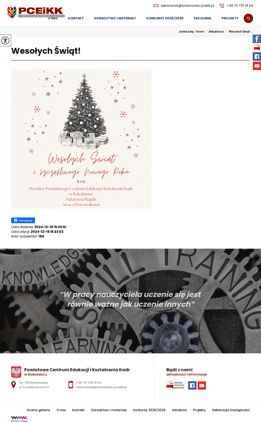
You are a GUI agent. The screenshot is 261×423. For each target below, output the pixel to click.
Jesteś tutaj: (187, 31)
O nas (61, 410)
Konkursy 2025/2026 (164, 18)
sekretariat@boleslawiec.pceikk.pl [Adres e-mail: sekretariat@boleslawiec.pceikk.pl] (101, 387)
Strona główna (38, 410)
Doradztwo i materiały (115, 18)
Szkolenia (202, 18)
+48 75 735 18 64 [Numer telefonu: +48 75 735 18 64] (89, 382)
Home (200, 31)
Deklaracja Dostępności (231, 410)
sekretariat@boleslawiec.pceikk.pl (183, 5)
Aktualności (214, 31)
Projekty (230, 18)
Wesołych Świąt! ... (238, 31)
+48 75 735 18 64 (236, 5)
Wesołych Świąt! (46, 51)
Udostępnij (23, 220)
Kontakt (76, 18)
